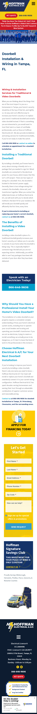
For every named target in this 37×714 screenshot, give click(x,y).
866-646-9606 (25, 15)
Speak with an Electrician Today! (18, 279)
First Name (12, 461)
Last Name (12, 470)
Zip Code (11, 495)
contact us (6, 217)
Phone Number (14, 486)
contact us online (26, 143)
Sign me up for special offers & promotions (18, 517)
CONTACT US (12, 567)
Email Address (14, 478)
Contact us (6, 398)
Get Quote (11, 15)
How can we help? (14, 503)
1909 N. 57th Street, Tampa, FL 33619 (19, 655)
